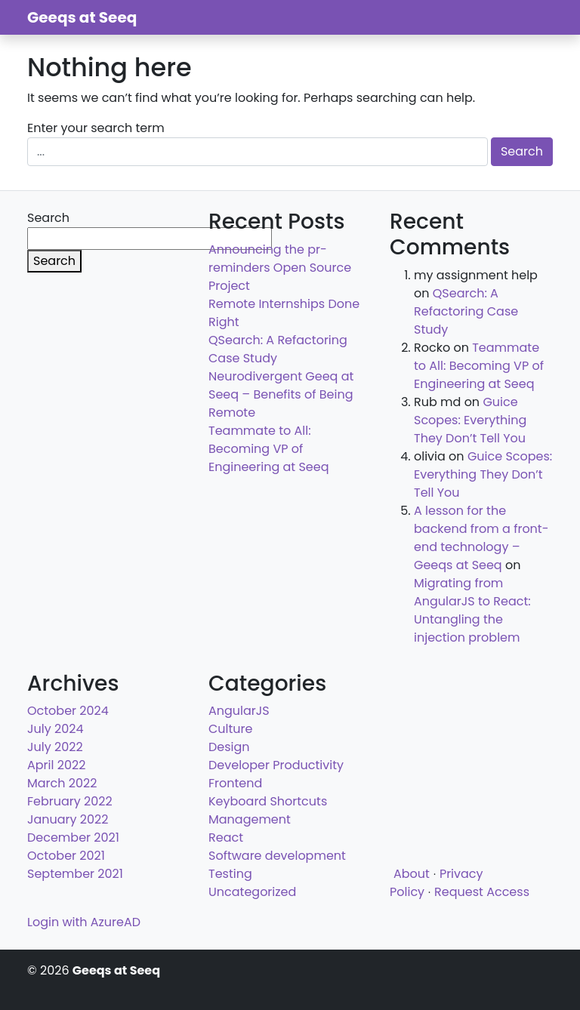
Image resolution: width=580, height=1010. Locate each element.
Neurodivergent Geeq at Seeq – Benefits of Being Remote (280, 394)
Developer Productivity (276, 765)
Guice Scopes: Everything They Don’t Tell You (470, 420)
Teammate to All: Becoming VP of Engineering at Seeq (268, 449)
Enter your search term (96, 128)
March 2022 (62, 783)
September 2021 (75, 873)
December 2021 (73, 837)
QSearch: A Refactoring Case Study (466, 311)
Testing (230, 873)
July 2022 (55, 747)
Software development (277, 855)
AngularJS (239, 710)
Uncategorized (252, 892)
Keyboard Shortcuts (267, 801)
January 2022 (68, 819)
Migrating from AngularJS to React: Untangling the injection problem (472, 610)
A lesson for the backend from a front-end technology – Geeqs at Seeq (481, 538)
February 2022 (70, 801)
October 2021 (66, 855)
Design (229, 747)
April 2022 (56, 765)
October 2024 (68, 710)
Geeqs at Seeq (82, 17)
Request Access (481, 892)
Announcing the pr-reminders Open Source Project (279, 267)
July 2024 (55, 728)
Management (249, 819)
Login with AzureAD (83, 922)
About (411, 873)
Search (48, 217)
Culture (230, 728)
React (225, 837)
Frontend (235, 783)
